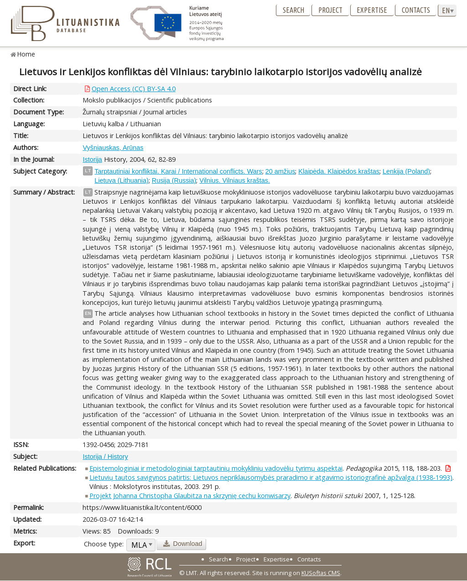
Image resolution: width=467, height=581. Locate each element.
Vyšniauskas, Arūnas (113, 147)
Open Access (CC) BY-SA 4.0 (134, 88)
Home (26, 54)
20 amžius (280, 171)
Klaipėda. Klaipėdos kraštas (338, 171)
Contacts (416, 10)
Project (330, 10)
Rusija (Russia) (174, 180)
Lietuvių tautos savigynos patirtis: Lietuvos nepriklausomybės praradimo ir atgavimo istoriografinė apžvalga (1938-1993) (270, 477)
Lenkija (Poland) (406, 171)
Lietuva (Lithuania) (121, 180)
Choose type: (104, 544)
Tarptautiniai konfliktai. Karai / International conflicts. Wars (178, 171)
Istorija (92, 159)
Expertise (372, 10)
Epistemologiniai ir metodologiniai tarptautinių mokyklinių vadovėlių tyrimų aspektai (215, 468)
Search (293, 10)
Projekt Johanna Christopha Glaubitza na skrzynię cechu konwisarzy (190, 495)
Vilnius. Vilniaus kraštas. (234, 180)
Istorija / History (105, 456)
